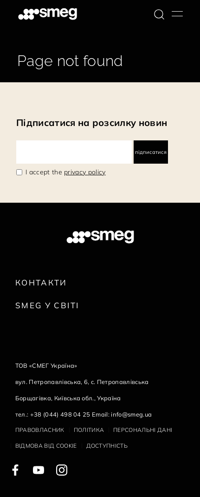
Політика (89, 429)
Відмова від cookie (46, 445)
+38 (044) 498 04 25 (60, 414)
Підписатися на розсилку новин (91, 122)
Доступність (107, 445)
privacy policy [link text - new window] (84, 172)
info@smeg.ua (131, 414)
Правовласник (40, 429)
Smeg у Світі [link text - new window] (47, 305)
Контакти (41, 282)
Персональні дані (142, 429)
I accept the (66, 172)
